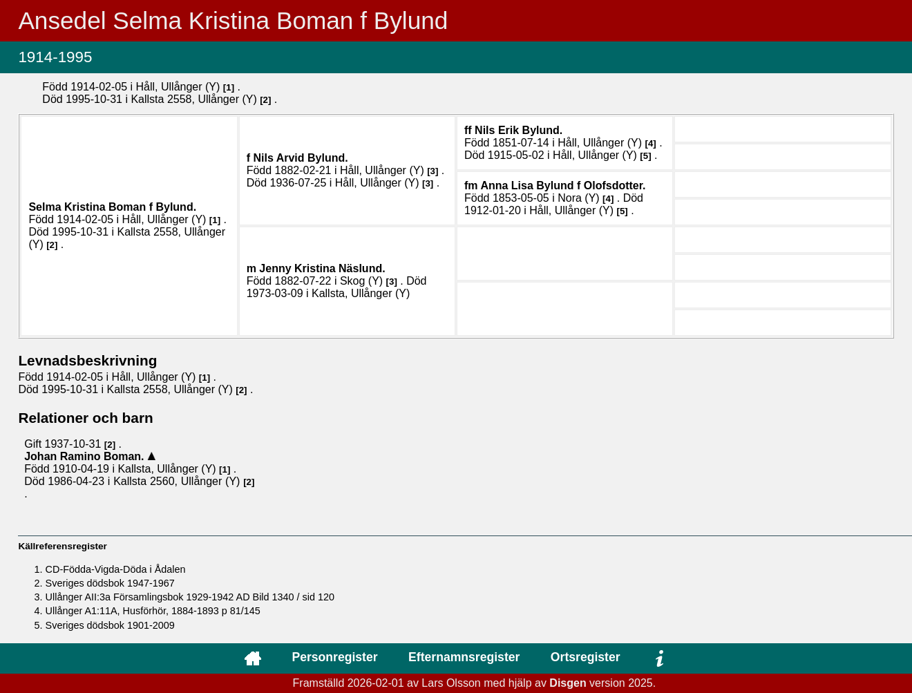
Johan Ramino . (85, 456)
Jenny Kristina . (322, 268)
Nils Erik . (518, 130)
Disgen (567, 683)
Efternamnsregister (464, 657)
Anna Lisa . (562, 185)
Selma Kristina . (112, 207)
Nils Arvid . (300, 158)
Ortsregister (585, 657)
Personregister (334, 657)
